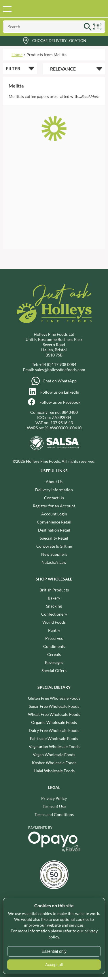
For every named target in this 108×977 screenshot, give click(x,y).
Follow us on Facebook (59, 402)
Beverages (54, 662)
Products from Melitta (46, 54)
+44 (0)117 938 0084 (57, 364)
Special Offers (54, 670)
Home (17, 54)
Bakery (54, 597)
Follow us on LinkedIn (59, 392)
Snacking (54, 606)
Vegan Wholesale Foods (54, 754)
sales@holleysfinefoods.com (60, 369)
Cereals (54, 654)
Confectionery (54, 614)
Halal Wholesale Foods (54, 770)
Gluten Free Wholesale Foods (54, 698)
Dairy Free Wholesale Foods (54, 730)
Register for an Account (54, 505)
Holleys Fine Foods (47, 9)
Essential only (53, 951)
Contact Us (54, 497)
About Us (54, 481)
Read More (90, 96)
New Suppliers (54, 554)
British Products (54, 589)
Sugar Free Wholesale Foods (54, 706)
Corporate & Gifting (54, 546)
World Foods (54, 622)
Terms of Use (54, 806)
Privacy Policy (54, 798)
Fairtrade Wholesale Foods (54, 738)
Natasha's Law (54, 562)
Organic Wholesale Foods (54, 722)
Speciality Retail (54, 538)
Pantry (54, 630)
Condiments (54, 646)
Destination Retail (54, 530)
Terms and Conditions (54, 814)
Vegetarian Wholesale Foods (54, 746)
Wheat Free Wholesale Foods (54, 714)
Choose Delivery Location (59, 40)
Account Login (54, 513)
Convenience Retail (54, 521)
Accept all (54, 964)
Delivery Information (54, 489)
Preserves (54, 638)
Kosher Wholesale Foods (54, 762)
